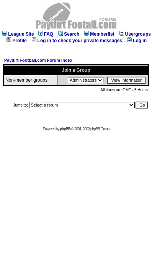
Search (68, 34)
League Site (18, 34)
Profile (16, 40)
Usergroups (135, 34)
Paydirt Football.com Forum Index (38, 60)
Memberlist (99, 34)
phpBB (65, 129)
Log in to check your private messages (77, 40)
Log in (137, 40)
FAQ (46, 34)
